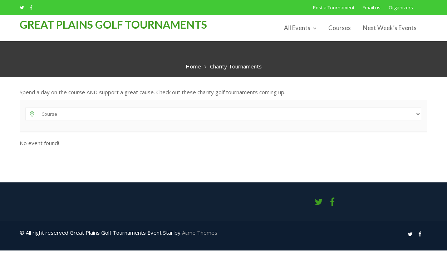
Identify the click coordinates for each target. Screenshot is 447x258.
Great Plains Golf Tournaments (113, 24)
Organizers (401, 7)
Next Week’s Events (390, 28)
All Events (297, 28)
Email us (371, 7)
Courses (339, 28)
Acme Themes (199, 232)
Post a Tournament (333, 7)
